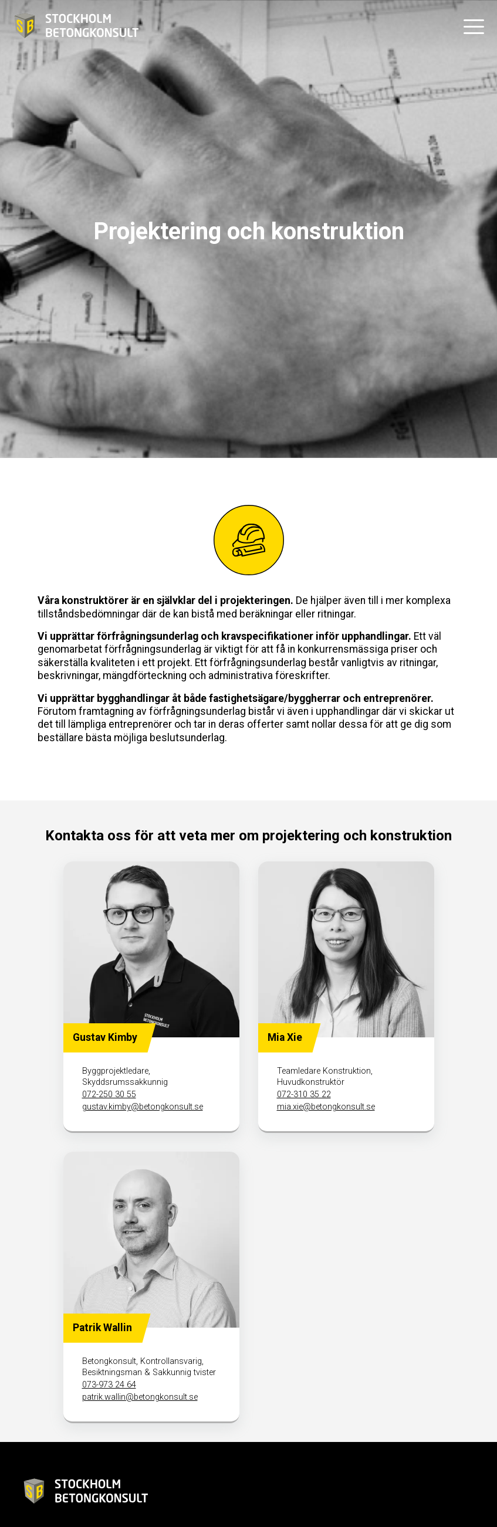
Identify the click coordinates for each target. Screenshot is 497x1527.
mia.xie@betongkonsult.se (326, 1107)
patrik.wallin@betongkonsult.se (140, 1397)
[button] (473, 26)
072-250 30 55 (109, 1095)
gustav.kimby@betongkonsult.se (142, 1107)
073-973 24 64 (109, 1385)
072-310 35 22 (304, 1095)
